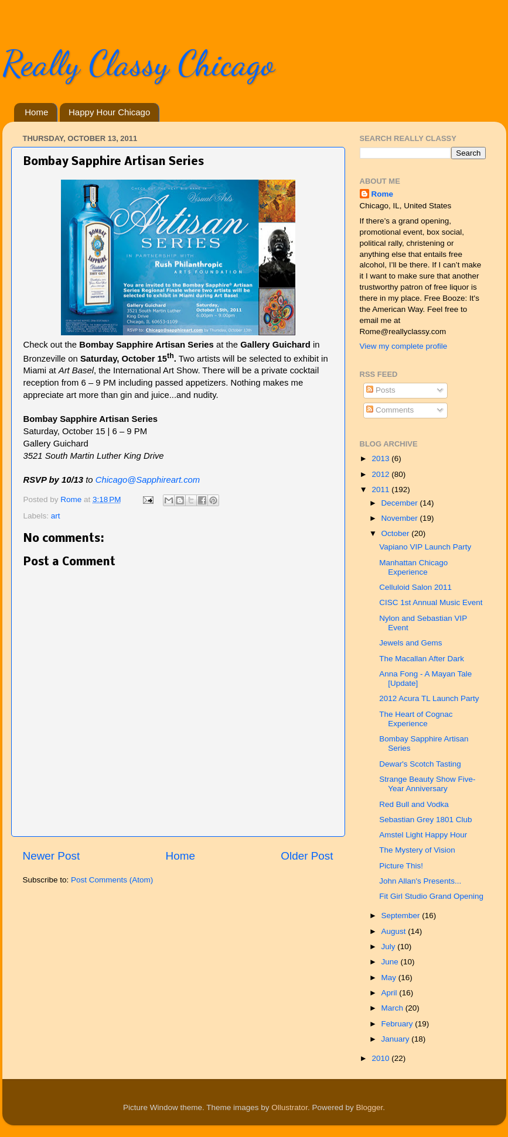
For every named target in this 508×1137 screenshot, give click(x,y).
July (389, 946)
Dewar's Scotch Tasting (420, 764)
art (55, 515)
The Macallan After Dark (421, 658)
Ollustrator (289, 1107)
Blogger (369, 1107)
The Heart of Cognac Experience (415, 719)
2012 (381, 474)
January (396, 1039)
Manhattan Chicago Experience (413, 567)
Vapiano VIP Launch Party (425, 546)
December (400, 503)
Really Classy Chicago (138, 63)
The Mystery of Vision (417, 850)
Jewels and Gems (410, 642)
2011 (381, 489)
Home (36, 112)
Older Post (307, 856)
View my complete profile (404, 346)
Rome (72, 499)
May (389, 977)
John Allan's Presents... (420, 881)
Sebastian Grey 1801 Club (425, 819)
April (390, 992)
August (394, 931)
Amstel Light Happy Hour (423, 834)
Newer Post (51, 856)
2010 (381, 1058)
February (398, 1023)
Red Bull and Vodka (414, 804)
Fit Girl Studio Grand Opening (431, 896)
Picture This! (401, 865)
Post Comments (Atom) (112, 879)
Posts (381, 390)
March (393, 1008)
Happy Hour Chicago (109, 112)
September (401, 915)
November (400, 518)
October (396, 533)
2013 (381, 458)
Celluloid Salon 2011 (415, 587)
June (391, 961)
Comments (390, 410)
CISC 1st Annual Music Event (430, 602)
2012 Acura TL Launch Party (429, 698)
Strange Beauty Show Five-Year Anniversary (427, 784)
